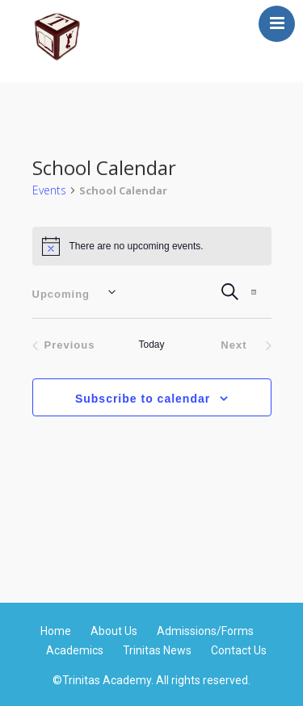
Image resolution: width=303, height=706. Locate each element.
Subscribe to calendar (142, 398)
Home (55, 631)
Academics (74, 650)
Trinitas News (157, 650)
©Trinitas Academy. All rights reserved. (151, 681)
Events (49, 190)
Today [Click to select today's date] (151, 344)
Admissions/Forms (205, 631)
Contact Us (239, 650)
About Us (113, 631)
